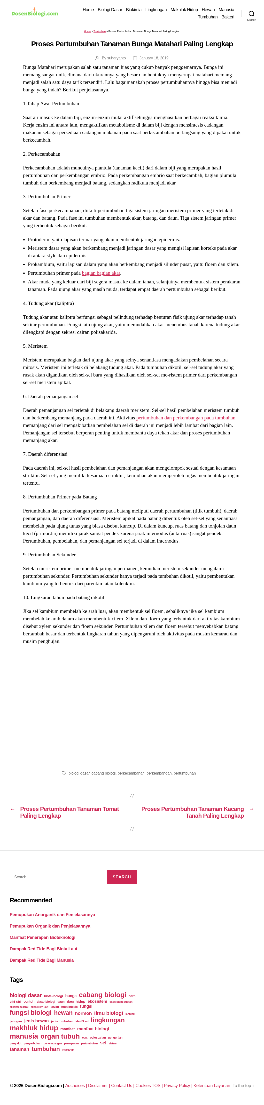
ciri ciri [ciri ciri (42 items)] (15, 1003)
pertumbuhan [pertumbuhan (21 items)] (89, 1044)
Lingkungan (156, 10)
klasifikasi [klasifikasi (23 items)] (82, 1022)
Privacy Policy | (179, 1086)
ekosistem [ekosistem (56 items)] (97, 1002)
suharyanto (116, 59)
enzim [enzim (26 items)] (55, 1008)
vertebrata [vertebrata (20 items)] (68, 1051)
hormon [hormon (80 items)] (83, 1014)
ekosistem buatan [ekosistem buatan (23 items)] (120, 1002)
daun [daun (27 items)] (60, 1003)
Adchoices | (76, 1086)
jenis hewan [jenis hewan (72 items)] (36, 1022)
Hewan (208, 10)
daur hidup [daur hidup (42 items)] (76, 1003)
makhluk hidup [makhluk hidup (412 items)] (34, 1029)
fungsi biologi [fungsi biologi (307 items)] (31, 1013)
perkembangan (159, 774)
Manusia (226, 10)
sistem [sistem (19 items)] (112, 1044)
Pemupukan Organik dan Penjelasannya (50, 927)
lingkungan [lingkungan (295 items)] (108, 1021)
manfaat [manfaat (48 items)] (67, 1030)
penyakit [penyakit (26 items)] (15, 1044)
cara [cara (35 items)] (132, 997)
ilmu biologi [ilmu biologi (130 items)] (108, 1014)
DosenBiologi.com (43, 1086)
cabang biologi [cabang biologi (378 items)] (102, 996)
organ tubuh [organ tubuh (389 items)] (60, 1037)
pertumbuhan (185, 774)
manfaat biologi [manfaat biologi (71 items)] (93, 1030)
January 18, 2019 (154, 59)
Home (88, 10)
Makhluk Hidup (184, 10)
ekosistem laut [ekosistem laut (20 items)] (39, 1008)
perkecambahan (130, 774)
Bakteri (227, 17)
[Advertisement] (132, 707)
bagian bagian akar (101, 274)
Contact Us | (123, 1086)
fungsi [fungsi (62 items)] (86, 1007)
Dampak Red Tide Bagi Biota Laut (43, 949)
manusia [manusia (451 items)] (24, 1037)
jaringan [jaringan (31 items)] (16, 1022)
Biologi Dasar (110, 10)
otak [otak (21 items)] (84, 1038)
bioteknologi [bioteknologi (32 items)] (53, 997)
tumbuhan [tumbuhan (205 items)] (46, 1050)
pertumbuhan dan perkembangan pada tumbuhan (185, 419)
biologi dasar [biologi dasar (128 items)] (26, 996)
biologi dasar (79, 774)
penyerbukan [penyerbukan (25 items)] (32, 1044)
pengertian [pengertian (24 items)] (115, 1039)
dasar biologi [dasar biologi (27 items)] (46, 1003)
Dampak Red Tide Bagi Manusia (42, 961)
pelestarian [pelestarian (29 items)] (98, 1039)
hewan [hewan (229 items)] (63, 1013)
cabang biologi (104, 774)
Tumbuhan (207, 17)
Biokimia (133, 10)
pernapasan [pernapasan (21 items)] (71, 1044)
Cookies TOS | (149, 1086)
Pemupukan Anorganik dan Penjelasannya (52, 915)
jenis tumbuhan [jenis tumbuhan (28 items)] (62, 1022)
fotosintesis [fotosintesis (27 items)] (69, 1008)
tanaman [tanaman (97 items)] (19, 1050)
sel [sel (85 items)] (103, 1044)
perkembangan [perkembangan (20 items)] (53, 1044)
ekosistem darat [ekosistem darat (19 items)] (19, 1008)
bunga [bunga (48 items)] (71, 997)
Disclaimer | (99, 1086)
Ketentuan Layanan (212, 1086)
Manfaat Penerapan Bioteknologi (42, 938)
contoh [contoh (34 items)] (28, 1003)
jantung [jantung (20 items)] (130, 1015)
